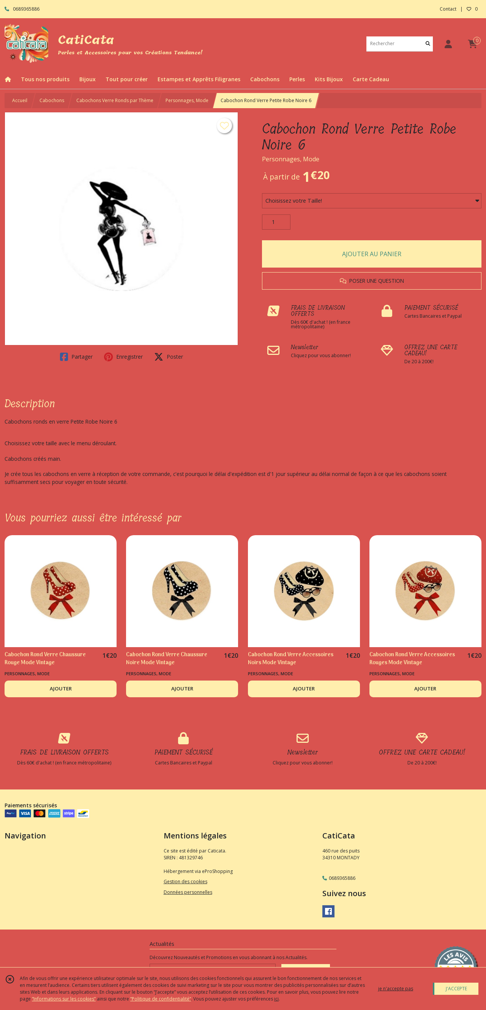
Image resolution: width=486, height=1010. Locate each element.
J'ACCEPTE (456, 988)
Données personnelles (188, 892)
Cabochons (51, 100)
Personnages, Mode (187, 100)
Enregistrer (123, 356)
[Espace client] (448, 44)
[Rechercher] (428, 43)
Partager (76, 356)
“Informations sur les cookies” (64, 999)
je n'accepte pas (395, 988)
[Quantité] (276, 222)
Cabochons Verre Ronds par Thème (114, 100)
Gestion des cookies (185, 881)
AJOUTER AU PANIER (371, 254)
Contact (448, 9)
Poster (168, 356)
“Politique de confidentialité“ (160, 999)
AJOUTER (61, 688)
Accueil (19, 100)
